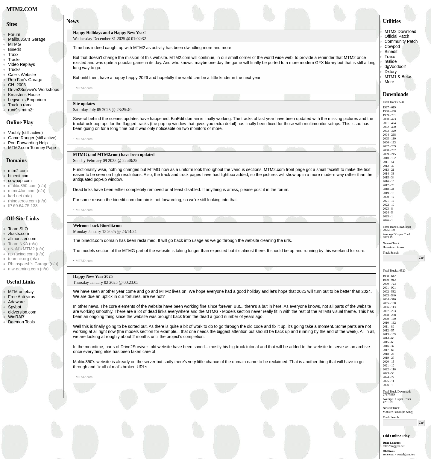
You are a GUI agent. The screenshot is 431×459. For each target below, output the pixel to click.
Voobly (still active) (25, 132)
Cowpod (392, 46)
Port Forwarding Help (28, 142)
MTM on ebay (21, 291)
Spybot (14, 307)
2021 (386, 200)
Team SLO (18, 228)
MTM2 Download (400, 31)
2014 (386, 173)
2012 (386, 165)
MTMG (14, 44)
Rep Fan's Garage (25, 79)
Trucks (14, 69)
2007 (386, 146)
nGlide (391, 61)
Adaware (16, 301)
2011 (386, 161)
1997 (386, 107)
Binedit (14, 49)
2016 (386, 181)
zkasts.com (18, 233)
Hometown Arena (393, 247)
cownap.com (20, 180)
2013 (386, 169)
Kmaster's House (24, 94)
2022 (386, 204)
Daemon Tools (21, 321)
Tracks (14, 59)
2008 (386, 150)
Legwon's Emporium (27, 99)
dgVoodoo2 (395, 66)
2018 (386, 189)
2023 (386, 208)
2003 (386, 130)
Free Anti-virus (21, 296)
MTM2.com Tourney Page (32, 147)
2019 (386, 193)
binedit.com (19, 175)
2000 (386, 119)
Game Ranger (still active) (32, 137)
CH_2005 (17, 84)
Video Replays (21, 64)
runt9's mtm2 (20, 109)
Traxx (13, 54)
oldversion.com (22, 312)
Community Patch (401, 41)
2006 (386, 142)
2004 (386, 134)
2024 (386, 212)
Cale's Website (22, 74)
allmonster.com (22, 238)
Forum (14, 34)
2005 (386, 138)
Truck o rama (20, 104)
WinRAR (16, 316)
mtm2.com (18, 170)
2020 (386, 197)
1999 (386, 115)
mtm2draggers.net (393, 446)
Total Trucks (390, 270)
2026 (386, 220)
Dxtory (391, 71)
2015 (386, 177)
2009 (386, 154)
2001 (386, 123)
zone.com (388, 454)
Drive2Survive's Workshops (33, 89)
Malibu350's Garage (26, 39)
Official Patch (397, 36)
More (389, 81)
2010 (386, 158)
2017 (386, 185)
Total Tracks (390, 102)
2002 (386, 126)
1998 (386, 111)
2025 (386, 216)
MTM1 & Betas (398, 76)
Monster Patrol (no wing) (398, 411)
